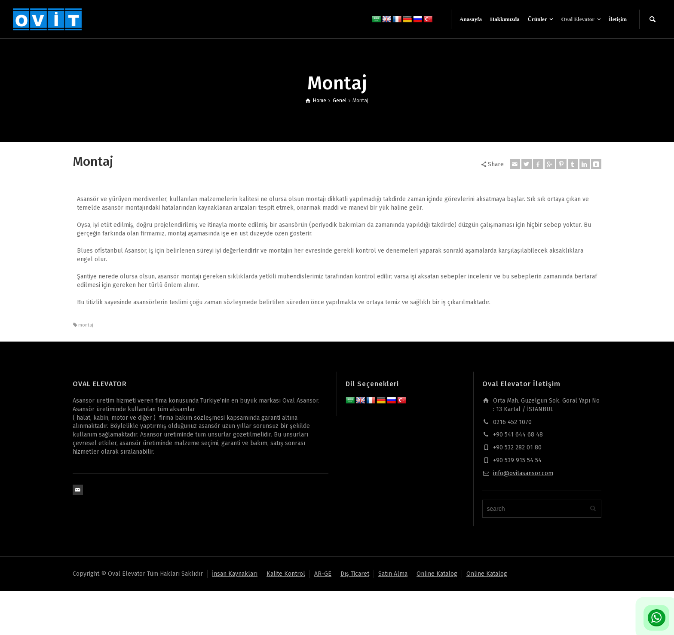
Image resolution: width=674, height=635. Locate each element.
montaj (85, 325)
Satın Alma (392, 573)
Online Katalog (437, 573)
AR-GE (322, 573)
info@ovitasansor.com (523, 473)
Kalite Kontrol (286, 573)
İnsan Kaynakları (234, 573)
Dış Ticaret (354, 573)
